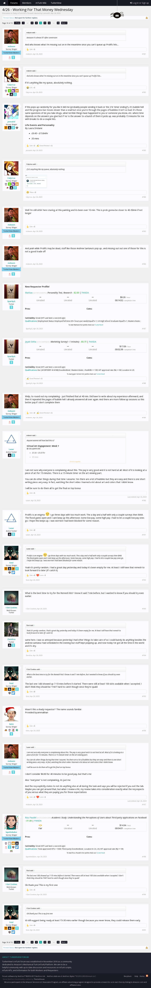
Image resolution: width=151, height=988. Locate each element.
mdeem (11, 46)
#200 (144, 930)
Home (4, 3)
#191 (144, 535)
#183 (144, 150)
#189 (144, 418)
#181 (144, 54)
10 (41, 23)
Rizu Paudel (30, 817)
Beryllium (128, 976)
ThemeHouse (39, 979)
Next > (64, 23)
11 (45, 23)
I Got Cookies (11, 607)
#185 (144, 231)
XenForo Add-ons (53, 976)
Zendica (11, 639)
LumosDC (46, 13)
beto (11, 724)
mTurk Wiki (41, 2)
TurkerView (99, 325)
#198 (144, 857)
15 (58, 23)
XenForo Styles (68, 976)
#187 (144, 329)
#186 (144, 264)
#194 (144, 655)
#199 (144, 894)
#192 (144, 580)
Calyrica (11, 84)
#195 (144, 696)
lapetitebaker (11, 832)
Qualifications (31, 321)
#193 (144, 609)
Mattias (29, 292)
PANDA (85, 292)
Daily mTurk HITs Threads (23, 13)
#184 (144, 197)
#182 (144, 92)
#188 (144, 383)
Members (26, 2)
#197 (144, 805)
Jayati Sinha (30, 341)
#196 (144, 731)
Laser (11, 449)
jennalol (11, 121)
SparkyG (11, 301)
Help (136, 976)
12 (49, 23)
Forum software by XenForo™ (23, 976)
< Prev (17, 23)
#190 (144, 500)
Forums (14, 2)
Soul (11, 562)
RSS (147, 976)
